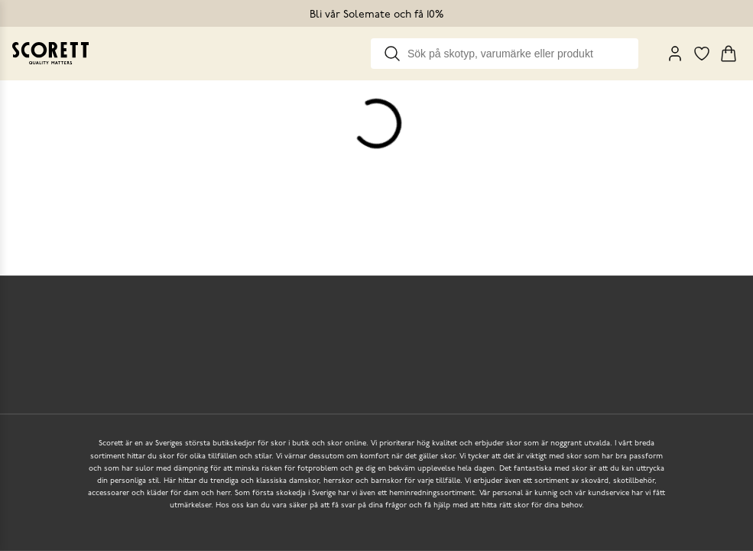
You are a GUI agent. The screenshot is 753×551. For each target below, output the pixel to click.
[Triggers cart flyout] (728, 53)
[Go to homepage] (50, 53)
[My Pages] (675, 53)
